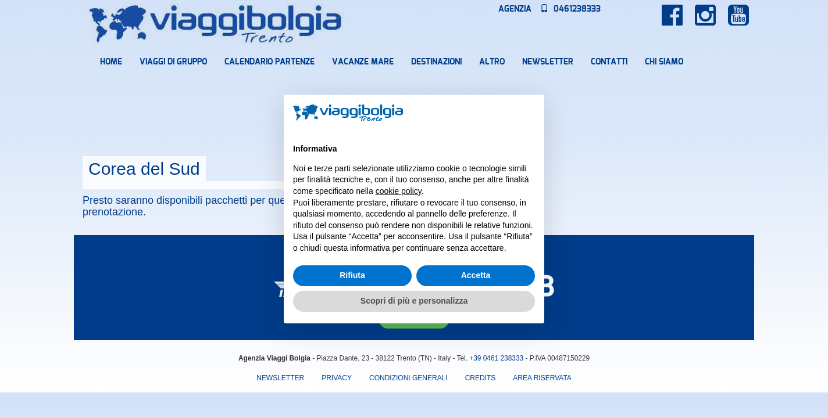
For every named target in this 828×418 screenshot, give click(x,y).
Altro (492, 62)
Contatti (609, 62)
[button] (529, 113)
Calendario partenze (269, 62)
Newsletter (547, 62)
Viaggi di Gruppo (173, 62)
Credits (480, 378)
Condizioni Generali (408, 378)
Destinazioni (436, 62)
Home (111, 62)
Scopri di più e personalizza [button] (414, 300)
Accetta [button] (476, 275)
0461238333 (570, 9)
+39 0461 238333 (496, 358)
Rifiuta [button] (352, 275)
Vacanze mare (363, 62)
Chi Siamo (664, 62)
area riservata (542, 378)
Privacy (337, 378)
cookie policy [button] (399, 191)
